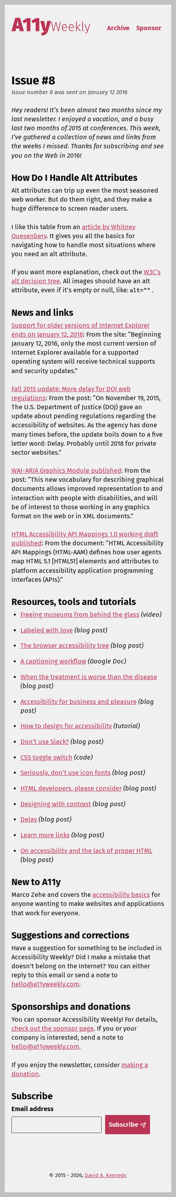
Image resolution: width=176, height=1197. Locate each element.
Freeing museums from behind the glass (79, 614)
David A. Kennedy (106, 1175)
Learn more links (45, 835)
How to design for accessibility (66, 726)
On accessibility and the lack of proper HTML (86, 850)
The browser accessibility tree (64, 645)
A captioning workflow (53, 661)
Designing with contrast (55, 804)
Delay (28, 819)
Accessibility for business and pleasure (78, 701)
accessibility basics (121, 894)
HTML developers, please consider (71, 788)
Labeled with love (46, 630)
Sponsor (148, 28)
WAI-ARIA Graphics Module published (66, 470)
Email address (32, 1109)
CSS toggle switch (46, 757)
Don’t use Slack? (44, 741)
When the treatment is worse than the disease (88, 677)
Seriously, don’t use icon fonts (65, 772)
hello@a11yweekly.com (45, 984)
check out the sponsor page (52, 1028)
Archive (118, 28)
